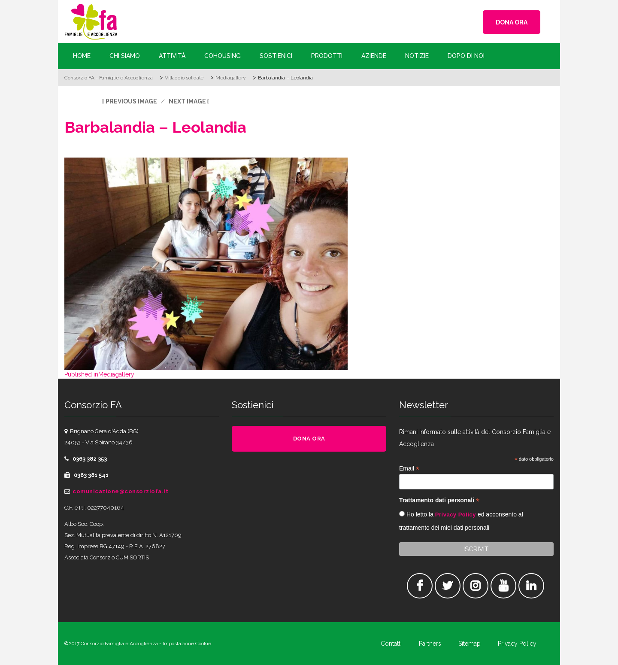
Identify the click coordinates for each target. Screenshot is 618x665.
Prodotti (326, 55)
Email (409, 469)
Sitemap (469, 643)
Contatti (391, 643)
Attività (172, 55)
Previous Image (131, 101)
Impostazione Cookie (187, 644)
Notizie (417, 55)
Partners (430, 643)
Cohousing (222, 55)
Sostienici (276, 55)
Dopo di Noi (466, 55)
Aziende (373, 55)
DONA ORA (511, 22)
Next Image (187, 101)
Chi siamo (124, 55)
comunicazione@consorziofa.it (120, 491)
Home (82, 55)
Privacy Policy (455, 514)
